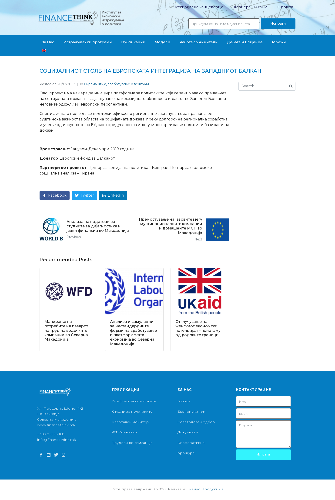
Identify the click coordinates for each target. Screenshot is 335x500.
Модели (162, 42)
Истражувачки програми (88, 42)
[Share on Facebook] (55, 195)
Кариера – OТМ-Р (250, 7)
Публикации (133, 42)
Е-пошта (285, 7)
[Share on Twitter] (84, 195)
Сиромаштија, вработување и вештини (116, 84)
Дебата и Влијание (245, 42)
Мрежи (279, 42)
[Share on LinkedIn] (113, 195)
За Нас (48, 42)
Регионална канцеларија (199, 7)
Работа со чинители (199, 42)
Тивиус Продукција (205, 489)
